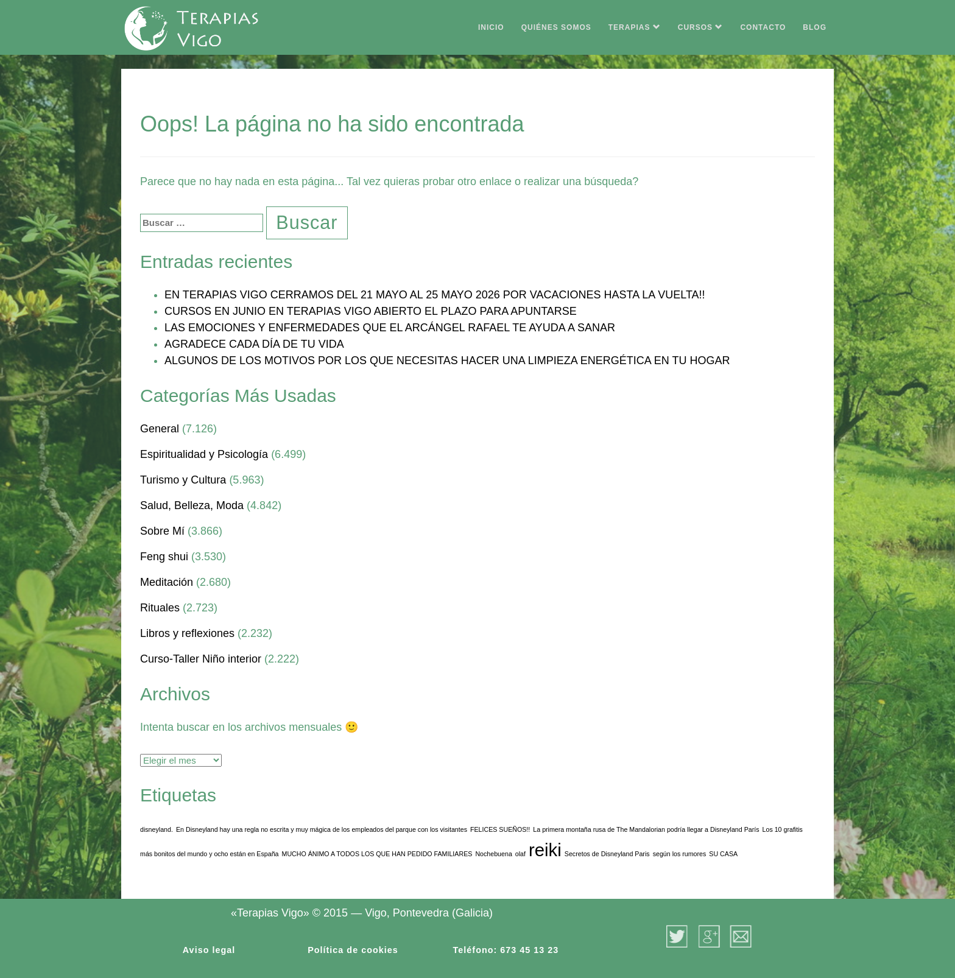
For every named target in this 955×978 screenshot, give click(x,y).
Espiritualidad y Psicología (204, 454)
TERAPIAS (634, 27)
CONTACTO (763, 27)
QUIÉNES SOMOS (556, 27)
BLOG (814, 27)
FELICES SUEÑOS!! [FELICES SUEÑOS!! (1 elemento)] (500, 829)
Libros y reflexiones (187, 633)
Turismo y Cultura (183, 480)
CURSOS (701, 27)
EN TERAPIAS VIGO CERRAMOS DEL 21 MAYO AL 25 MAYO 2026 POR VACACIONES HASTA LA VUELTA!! (434, 295)
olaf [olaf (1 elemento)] (520, 853)
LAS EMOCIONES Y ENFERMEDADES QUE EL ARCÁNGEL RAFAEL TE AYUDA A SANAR (389, 328)
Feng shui (164, 557)
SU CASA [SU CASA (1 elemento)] (723, 853)
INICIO (491, 27)
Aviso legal (209, 950)
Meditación (166, 582)
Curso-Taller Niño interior (200, 659)
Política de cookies (353, 950)
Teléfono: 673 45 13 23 (506, 950)
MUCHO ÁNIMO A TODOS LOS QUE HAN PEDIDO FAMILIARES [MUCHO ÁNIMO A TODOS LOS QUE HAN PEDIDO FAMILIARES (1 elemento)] (377, 853)
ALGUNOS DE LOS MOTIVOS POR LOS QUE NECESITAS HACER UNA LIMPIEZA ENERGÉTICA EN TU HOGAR (447, 360)
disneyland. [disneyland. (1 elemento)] (156, 829)
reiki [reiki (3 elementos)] (545, 850)
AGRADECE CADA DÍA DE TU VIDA (254, 344)
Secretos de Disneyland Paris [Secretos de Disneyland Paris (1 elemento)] (607, 853)
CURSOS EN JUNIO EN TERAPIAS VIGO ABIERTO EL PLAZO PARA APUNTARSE (370, 311)
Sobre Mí (162, 531)
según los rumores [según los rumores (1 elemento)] (680, 853)
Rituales (160, 608)
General (159, 429)
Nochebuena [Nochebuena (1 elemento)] (493, 853)
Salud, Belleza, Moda (192, 505)
